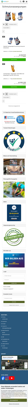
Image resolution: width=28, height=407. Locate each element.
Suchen (14, 301)
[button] (3, 24)
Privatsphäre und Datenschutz (5, 340)
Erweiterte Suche (14, 305)
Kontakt (3, 323)
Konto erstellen (6, 286)
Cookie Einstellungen (5, 346)
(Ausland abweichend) (17, 51)
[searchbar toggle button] (20, 1)
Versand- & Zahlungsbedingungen (6, 327)
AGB (3, 336)
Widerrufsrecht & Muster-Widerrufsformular (6, 332)
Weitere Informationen (14, 404)
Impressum (4, 321)
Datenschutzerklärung (5, 397)
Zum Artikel (14, 59)
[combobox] (13, 24)
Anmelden (14, 283)
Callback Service (5, 343)
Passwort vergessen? (8, 289)
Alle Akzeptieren (14, 400)
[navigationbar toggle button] (26, 1)
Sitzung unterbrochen (5, 318)
